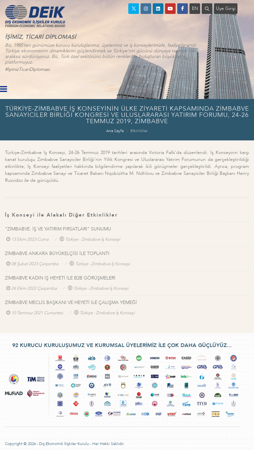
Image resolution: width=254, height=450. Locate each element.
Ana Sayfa (115, 130)
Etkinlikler (139, 130)
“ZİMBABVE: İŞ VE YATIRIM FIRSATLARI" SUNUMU (58, 229)
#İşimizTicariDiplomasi (27, 69)
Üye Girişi (225, 8)
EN (195, 8)
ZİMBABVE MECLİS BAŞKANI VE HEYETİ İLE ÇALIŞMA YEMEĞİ (71, 302)
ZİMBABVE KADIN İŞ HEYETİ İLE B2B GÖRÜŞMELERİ (60, 278)
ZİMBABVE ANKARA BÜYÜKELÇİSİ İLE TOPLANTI (57, 253)
